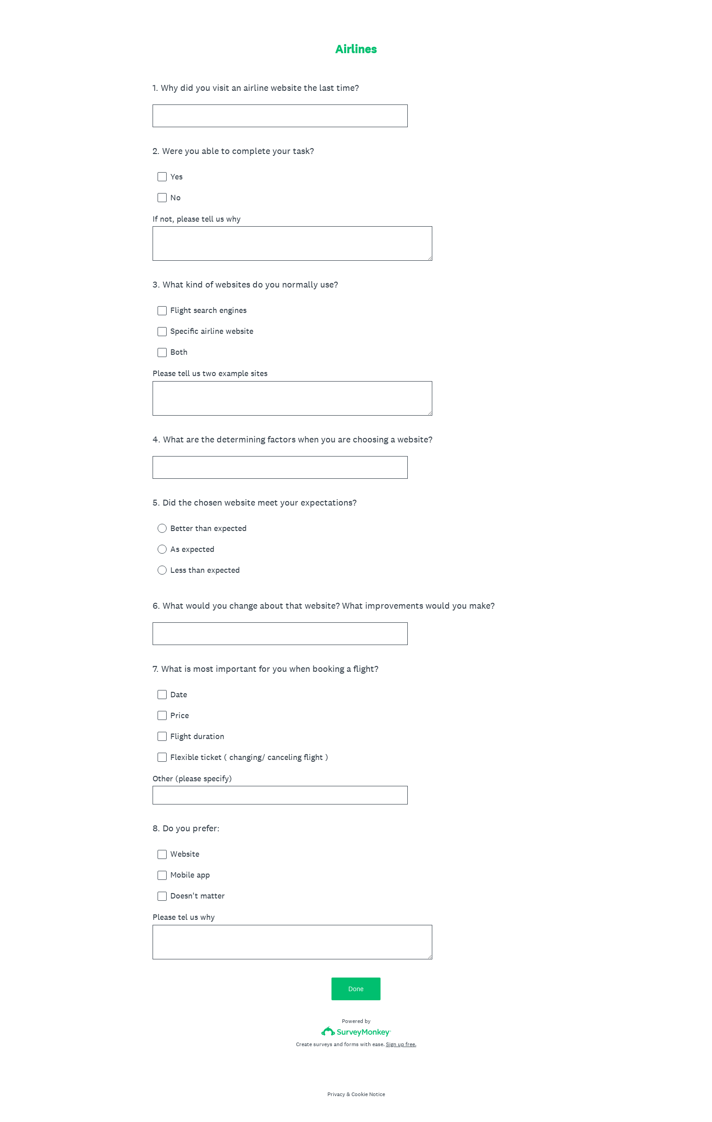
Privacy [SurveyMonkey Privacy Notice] (336, 1094)
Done (356, 988)
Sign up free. (401, 1044)
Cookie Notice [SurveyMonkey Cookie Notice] (368, 1094)
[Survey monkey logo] (356, 1031)
